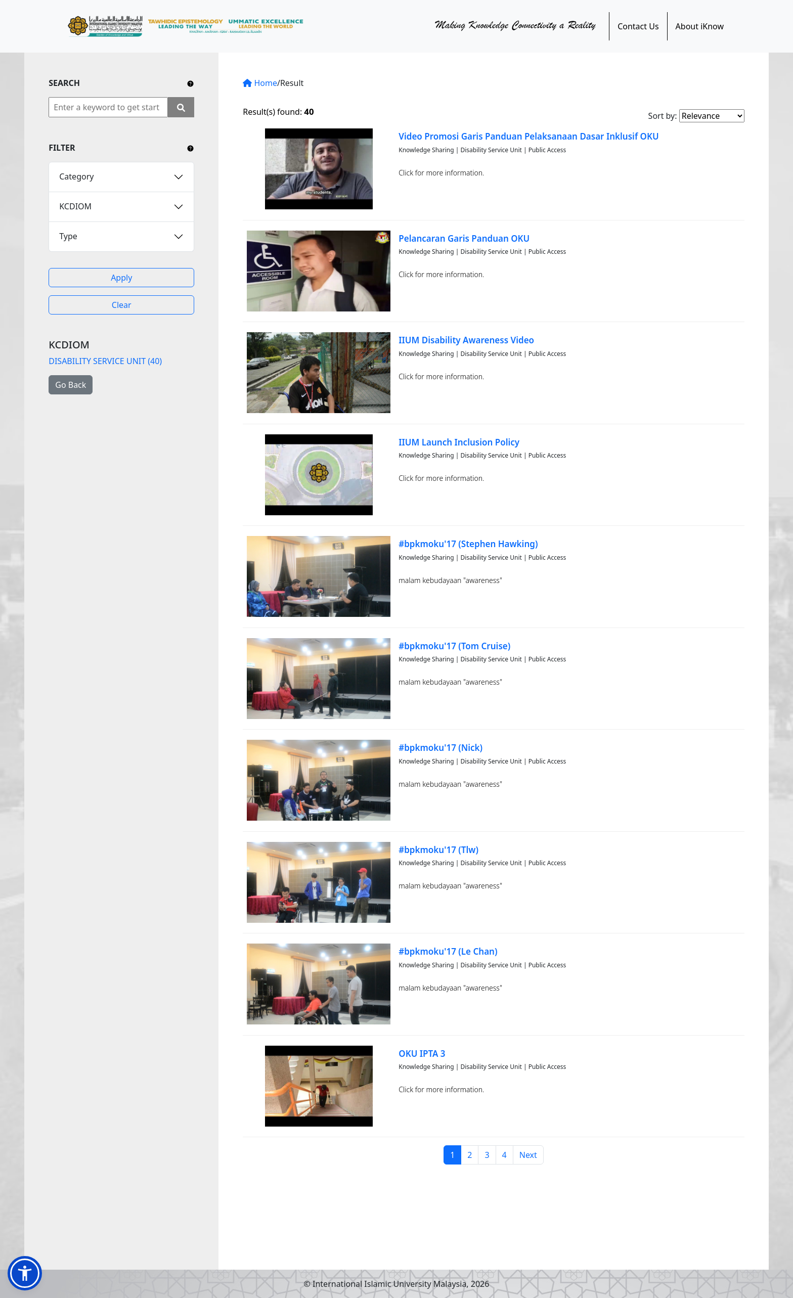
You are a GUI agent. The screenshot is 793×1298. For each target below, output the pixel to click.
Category (76, 176)
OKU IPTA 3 (422, 1053)
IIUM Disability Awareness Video (466, 340)
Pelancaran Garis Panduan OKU (464, 238)
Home (260, 82)
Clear (121, 304)
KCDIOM (75, 206)
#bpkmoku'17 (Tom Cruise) (454, 646)
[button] (24, 1273)
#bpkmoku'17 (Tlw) (438, 850)
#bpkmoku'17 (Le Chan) (448, 951)
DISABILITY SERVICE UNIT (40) (105, 361)
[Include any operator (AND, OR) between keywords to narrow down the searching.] (190, 83)
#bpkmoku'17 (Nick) (440, 747)
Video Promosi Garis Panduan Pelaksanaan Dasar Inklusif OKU (528, 136)
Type (68, 236)
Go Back (70, 384)
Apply (121, 277)
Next (528, 1154)
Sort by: (662, 115)
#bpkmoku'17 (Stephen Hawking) (468, 544)
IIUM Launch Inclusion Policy (459, 442)
